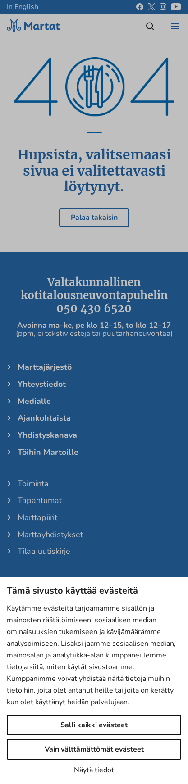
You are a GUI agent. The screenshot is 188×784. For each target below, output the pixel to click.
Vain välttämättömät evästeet (94, 749)
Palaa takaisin (94, 217)
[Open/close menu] (175, 26)
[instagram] (163, 6)
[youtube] (176, 6)
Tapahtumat (40, 500)
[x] (151, 6)
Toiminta (33, 483)
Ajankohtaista (44, 417)
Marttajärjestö (45, 367)
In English (22, 7)
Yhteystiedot (42, 384)
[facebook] (139, 6)
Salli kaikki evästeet (94, 725)
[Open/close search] (150, 26)
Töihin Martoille (48, 452)
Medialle (34, 401)
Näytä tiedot (94, 770)
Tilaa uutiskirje (44, 551)
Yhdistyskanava (47, 435)
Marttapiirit (37, 517)
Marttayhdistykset (50, 534)
